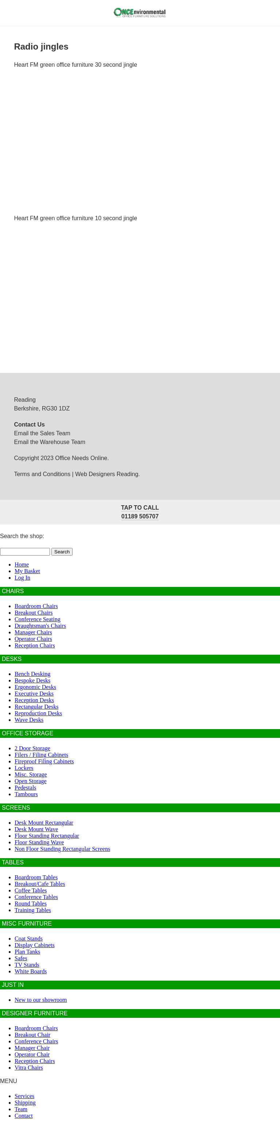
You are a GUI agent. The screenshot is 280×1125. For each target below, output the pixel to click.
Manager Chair (32, 1048)
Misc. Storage (31, 774)
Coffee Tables (31, 890)
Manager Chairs (33, 632)
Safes (21, 958)
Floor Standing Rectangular (47, 836)
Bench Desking (32, 674)
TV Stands (27, 965)
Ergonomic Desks (35, 687)
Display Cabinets (35, 945)
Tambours (26, 794)
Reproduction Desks (38, 713)
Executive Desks (34, 693)
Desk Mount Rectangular (44, 823)
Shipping (25, 1102)
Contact (24, 1116)
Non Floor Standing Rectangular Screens (62, 849)
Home (22, 564)
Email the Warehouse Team (49, 442)
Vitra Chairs (29, 1067)
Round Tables (31, 903)
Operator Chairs (33, 639)
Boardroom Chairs (36, 606)
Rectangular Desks (36, 707)
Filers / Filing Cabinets (41, 755)
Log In (22, 578)
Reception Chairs (35, 645)
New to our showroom (41, 1000)
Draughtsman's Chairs (40, 626)
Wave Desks (29, 720)
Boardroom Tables (36, 877)
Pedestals (25, 788)
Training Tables (33, 910)
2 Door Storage (32, 748)
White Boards (31, 971)
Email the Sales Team (42, 433)
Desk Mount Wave (36, 829)
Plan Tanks (27, 952)
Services (24, 1096)
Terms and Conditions (42, 474)
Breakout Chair (32, 1035)
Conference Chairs (36, 1041)
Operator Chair (32, 1054)
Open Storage (31, 781)
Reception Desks (34, 700)
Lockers (24, 768)
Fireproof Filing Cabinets (44, 761)
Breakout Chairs (33, 613)
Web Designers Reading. (107, 474)
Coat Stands (29, 938)
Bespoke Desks (32, 680)
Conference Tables (36, 897)
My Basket (27, 571)
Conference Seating (38, 619)
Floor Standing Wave (39, 842)
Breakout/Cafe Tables (40, 884)
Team (21, 1109)
